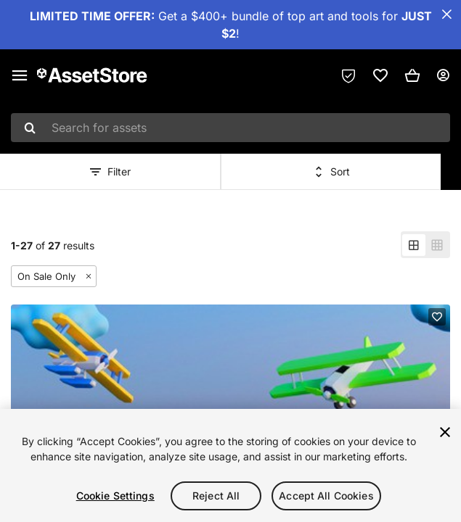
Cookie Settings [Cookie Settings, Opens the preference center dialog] (115, 495)
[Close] (445, 432)
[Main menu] (19, 75)
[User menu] (443, 75)
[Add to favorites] (437, 317)
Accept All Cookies (326, 495)
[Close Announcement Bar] (446, 14)
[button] (412, 75)
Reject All (216, 495)
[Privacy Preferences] (348, 75)
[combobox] (230, 127)
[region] (230, 465)
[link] (380, 75)
